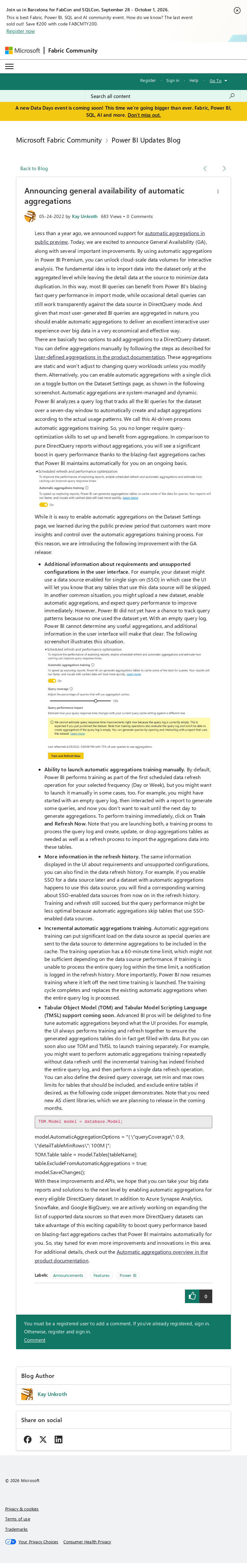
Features (102, 1275)
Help (193, 80)
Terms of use (17, 1518)
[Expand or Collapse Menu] (9, 66)
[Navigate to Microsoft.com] (22, 50)
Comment (34, 1340)
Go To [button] (216, 80)
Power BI (128, 1275)
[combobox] (163, 96)
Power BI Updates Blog (146, 139)
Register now (20, 31)
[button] (218, 191)
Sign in (172, 80)
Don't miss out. (144, 115)
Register (148, 80)
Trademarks (16, 1529)
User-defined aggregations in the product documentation (100, 356)
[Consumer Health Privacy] (87, 1542)
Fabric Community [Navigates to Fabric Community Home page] (73, 50)
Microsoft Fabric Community (59, 139)
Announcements (68, 1275)
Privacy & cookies (22, 1508)
